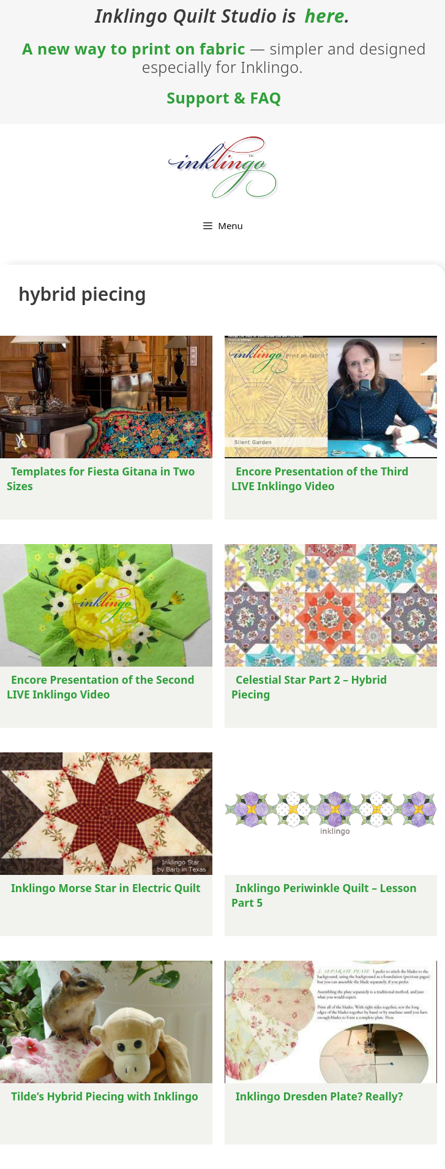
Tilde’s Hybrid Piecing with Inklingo (104, 1096)
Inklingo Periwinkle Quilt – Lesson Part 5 (324, 895)
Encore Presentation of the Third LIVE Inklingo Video (319, 478)
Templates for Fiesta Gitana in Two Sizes (101, 478)
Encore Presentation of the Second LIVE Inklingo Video (101, 687)
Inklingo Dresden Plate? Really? (319, 1096)
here (324, 16)
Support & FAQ (223, 97)
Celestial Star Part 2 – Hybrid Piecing (309, 687)
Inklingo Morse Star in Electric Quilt (106, 887)
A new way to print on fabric (133, 48)
